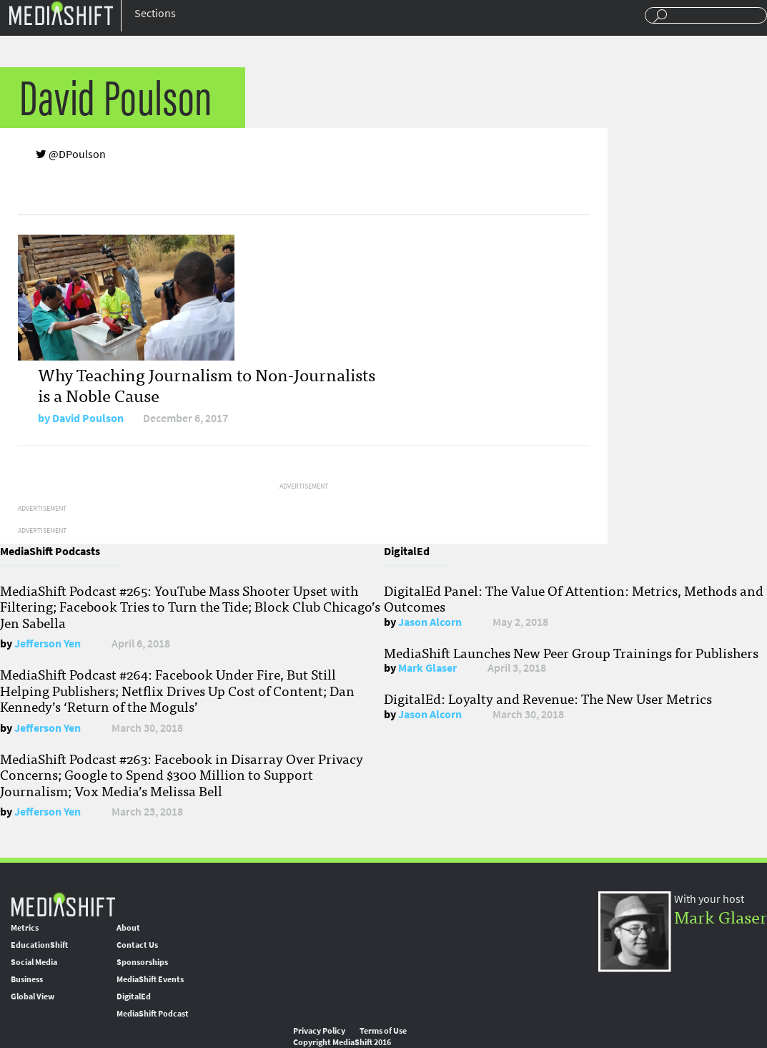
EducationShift (39, 945)
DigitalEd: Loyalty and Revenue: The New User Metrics (548, 698)
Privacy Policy (319, 1031)
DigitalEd (134, 996)
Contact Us (137, 945)
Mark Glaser (427, 667)
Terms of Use (383, 1031)
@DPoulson (71, 154)
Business (27, 979)
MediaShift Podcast (153, 1013)
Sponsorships (142, 962)
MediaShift (63, 903)
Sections (155, 13)
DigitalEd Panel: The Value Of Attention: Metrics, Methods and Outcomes (573, 598)
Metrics (25, 928)
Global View (32, 996)
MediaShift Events (150, 979)
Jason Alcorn (430, 622)
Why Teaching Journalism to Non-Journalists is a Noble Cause (206, 384)
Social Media (34, 962)
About (128, 928)
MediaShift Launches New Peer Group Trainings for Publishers (571, 652)
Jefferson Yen (47, 643)
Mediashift (61, 12)
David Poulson (88, 418)
